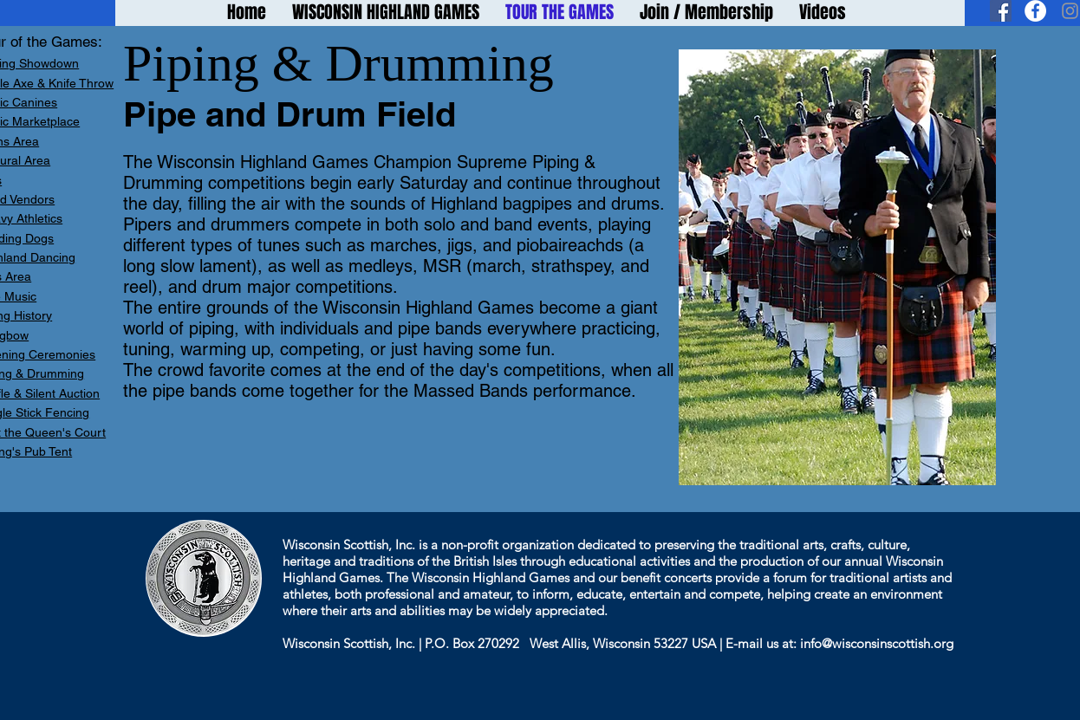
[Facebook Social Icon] (1001, 11)
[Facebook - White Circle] (1035, 11)
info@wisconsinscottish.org (876, 643)
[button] (837, 267)
